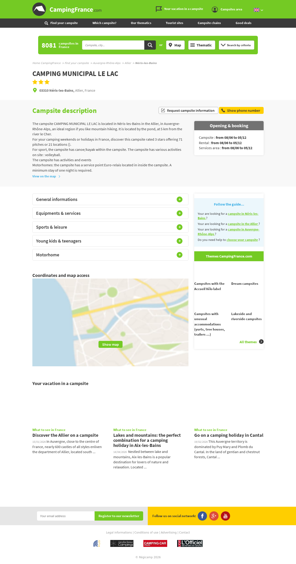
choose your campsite (242, 240)
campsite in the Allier (243, 224)
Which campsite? (104, 23)
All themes (252, 350)
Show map (110, 344)
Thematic (201, 45)
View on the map (46, 176)
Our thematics (141, 23)
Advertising (169, 532)
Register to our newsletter (119, 516)
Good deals (243, 23)
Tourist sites (174, 23)
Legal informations (119, 532)
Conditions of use (146, 532)
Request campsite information (188, 110)
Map (174, 45)
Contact (184, 532)
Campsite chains (209, 23)
